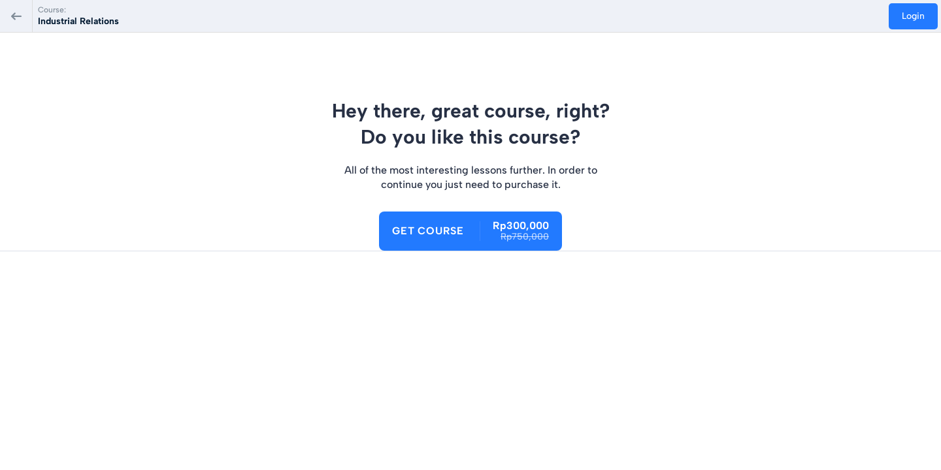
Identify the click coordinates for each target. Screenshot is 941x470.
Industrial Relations (78, 21)
